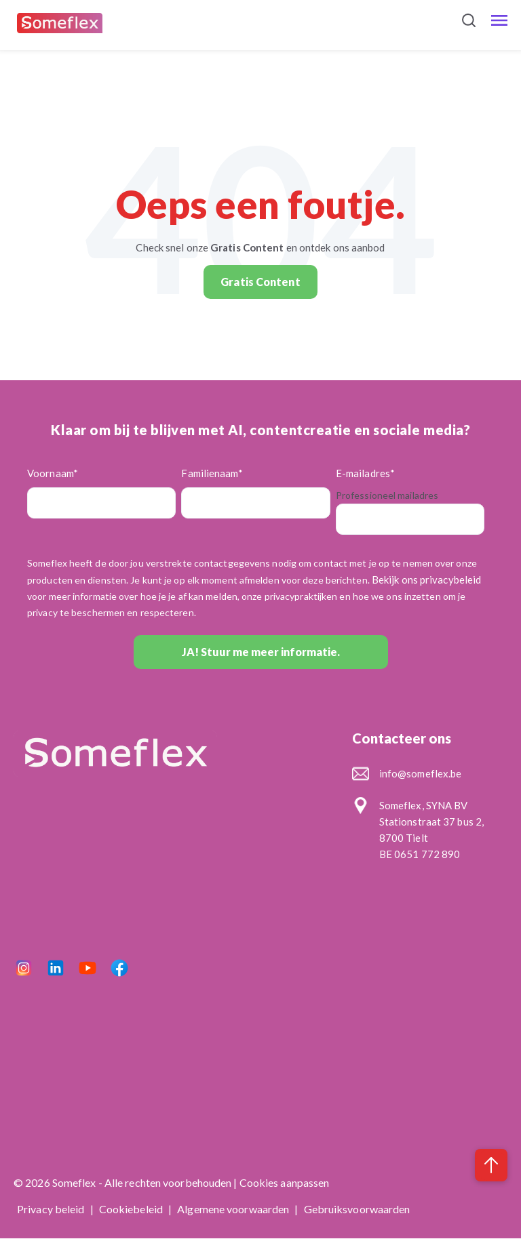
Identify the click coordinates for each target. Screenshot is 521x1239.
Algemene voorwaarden (234, 1208)
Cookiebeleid (132, 1208)
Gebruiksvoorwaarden (357, 1208)
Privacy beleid (52, 1208)
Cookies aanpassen (284, 1182)
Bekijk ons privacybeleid (426, 579)
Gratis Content (260, 281)
